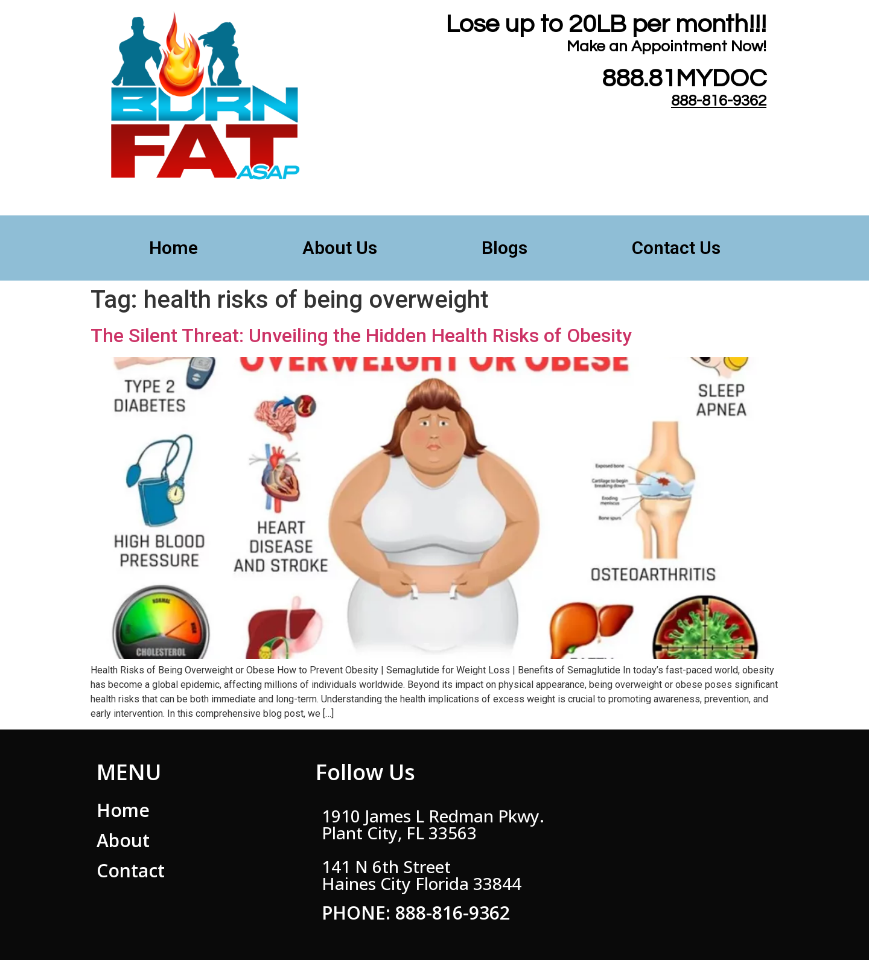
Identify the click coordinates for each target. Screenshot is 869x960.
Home (173, 247)
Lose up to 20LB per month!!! (606, 24)
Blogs (504, 247)
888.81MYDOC (684, 79)
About (123, 840)
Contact (131, 870)
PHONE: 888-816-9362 (416, 912)
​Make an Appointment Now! (666, 46)
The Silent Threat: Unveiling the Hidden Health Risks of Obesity (361, 335)
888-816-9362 (718, 101)
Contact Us (676, 247)
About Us (339, 247)
